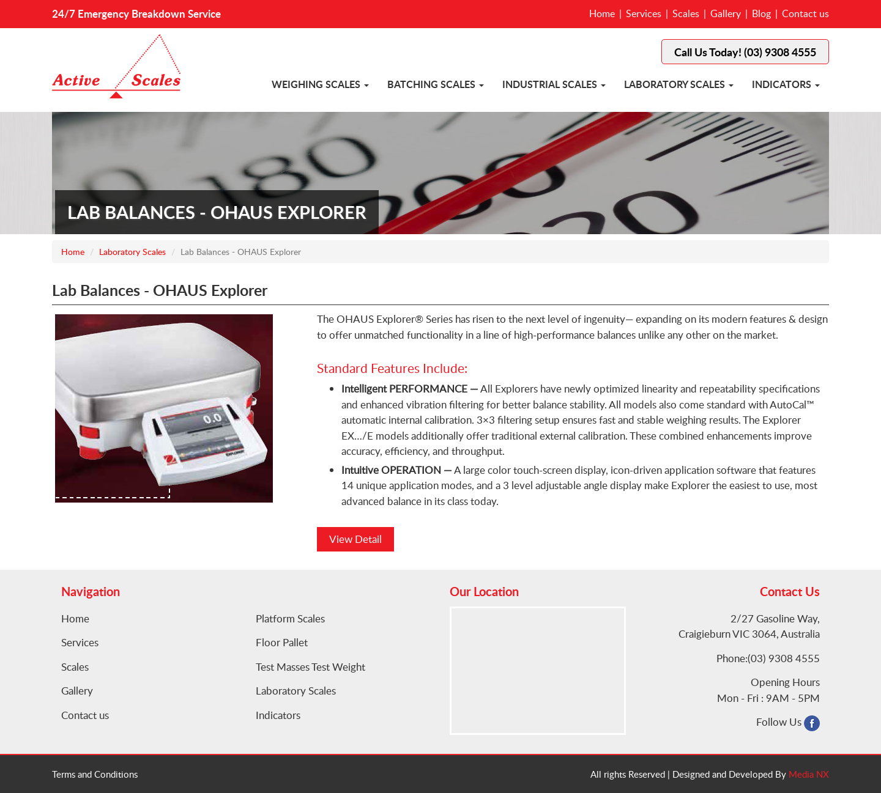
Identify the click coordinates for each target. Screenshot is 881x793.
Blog (761, 13)
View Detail (355, 539)
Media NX (809, 774)
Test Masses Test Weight (310, 667)
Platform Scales (290, 618)
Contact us (805, 13)
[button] (366, 85)
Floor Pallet (282, 642)
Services (643, 13)
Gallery (725, 13)
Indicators (781, 83)
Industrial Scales (549, 83)
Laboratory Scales (674, 83)
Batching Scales (431, 83)
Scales (685, 13)
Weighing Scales (316, 83)
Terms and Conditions (95, 774)
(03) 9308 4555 (784, 658)
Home (602, 13)
